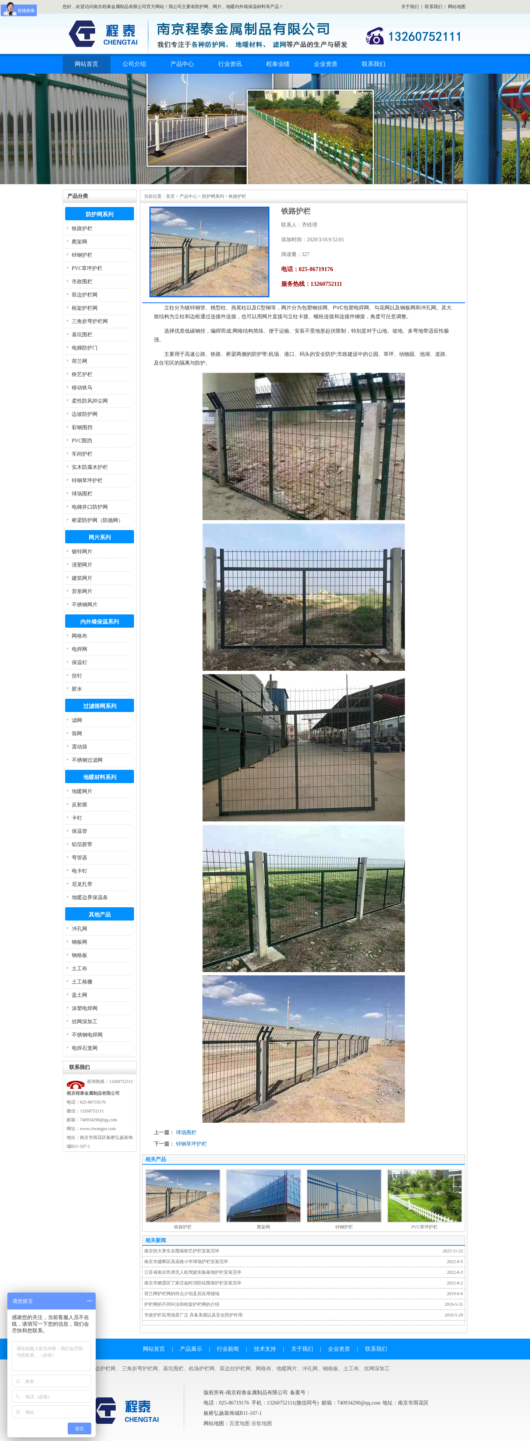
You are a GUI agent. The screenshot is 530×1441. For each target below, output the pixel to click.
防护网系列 (99, 214)
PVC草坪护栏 (87, 268)
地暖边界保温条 (90, 897)
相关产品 (155, 1159)
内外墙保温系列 (99, 622)
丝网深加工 (85, 1021)
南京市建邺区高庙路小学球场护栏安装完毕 (186, 1261)
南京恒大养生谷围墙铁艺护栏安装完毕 (181, 1251)
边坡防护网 (85, 414)
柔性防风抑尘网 (90, 401)
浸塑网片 (82, 565)
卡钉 (77, 818)
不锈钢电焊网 (87, 1035)
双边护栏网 (85, 295)
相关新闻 (155, 1240)
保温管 (79, 831)
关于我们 (410, 6)
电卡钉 (79, 871)
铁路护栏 (82, 228)
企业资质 (326, 64)
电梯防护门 (85, 348)
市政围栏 (82, 281)
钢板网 (79, 942)
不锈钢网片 (85, 604)
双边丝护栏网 (235, 1368)
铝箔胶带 (82, 844)
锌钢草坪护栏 (87, 480)
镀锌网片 (82, 551)
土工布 (79, 968)
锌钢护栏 (82, 255)
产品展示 (191, 1349)
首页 (170, 196)
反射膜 (79, 804)
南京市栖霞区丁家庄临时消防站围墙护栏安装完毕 (192, 1283)
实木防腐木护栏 (90, 467)
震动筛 (79, 747)
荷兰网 (79, 361)
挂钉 (77, 676)
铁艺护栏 (82, 374)
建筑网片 (82, 578)
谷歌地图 (261, 1423)
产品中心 (182, 64)
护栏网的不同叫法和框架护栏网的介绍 (181, 1304)
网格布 (79, 636)
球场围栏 (82, 494)
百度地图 (239, 1423)
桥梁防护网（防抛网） (97, 520)
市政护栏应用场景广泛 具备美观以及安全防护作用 (193, 1315)
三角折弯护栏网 (90, 321)
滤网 (77, 720)
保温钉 (79, 662)
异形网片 (82, 591)
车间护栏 (82, 454)
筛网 (77, 733)
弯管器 (79, 857)
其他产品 (100, 915)
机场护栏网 (202, 1368)
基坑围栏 (82, 334)
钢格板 (79, 955)
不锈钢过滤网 (87, 760)
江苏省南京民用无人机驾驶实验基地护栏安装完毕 (192, 1272)
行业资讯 (230, 64)
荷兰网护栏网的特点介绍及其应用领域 (181, 1293)
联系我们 (433, 6)
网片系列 (100, 537)
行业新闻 (228, 1349)
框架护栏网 (85, 308)
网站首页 (86, 64)
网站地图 (457, 6)
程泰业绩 (278, 64)
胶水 (77, 689)
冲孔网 (79, 929)
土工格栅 (82, 982)
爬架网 (79, 242)
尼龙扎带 (82, 884)
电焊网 (79, 649)
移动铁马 (82, 387)
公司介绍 (134, 64)
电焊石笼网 (85, 1048)
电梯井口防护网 (90, 507)
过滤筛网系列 (99, 706)
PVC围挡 (82, 440)
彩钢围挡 (82, 427)
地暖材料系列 (99, 777)
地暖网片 (82, 791)
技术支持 (265, 1349)
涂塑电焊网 (85, 1008)
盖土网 (79, 995)
